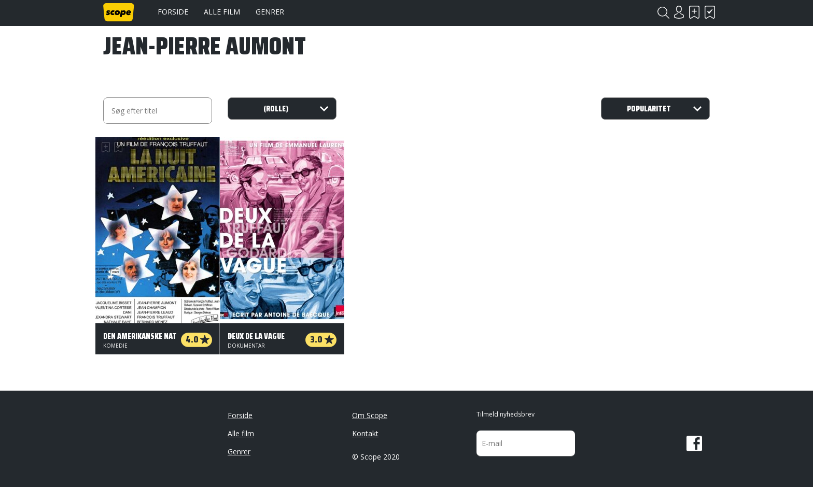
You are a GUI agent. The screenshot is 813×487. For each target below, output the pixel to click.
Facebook (694, 443)
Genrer (270, 12)
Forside (173, 12)
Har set (710, 12)
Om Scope (369, 415)
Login (678, 12)
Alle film (222, 12)
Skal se (694, 12)
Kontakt (365, 433)
